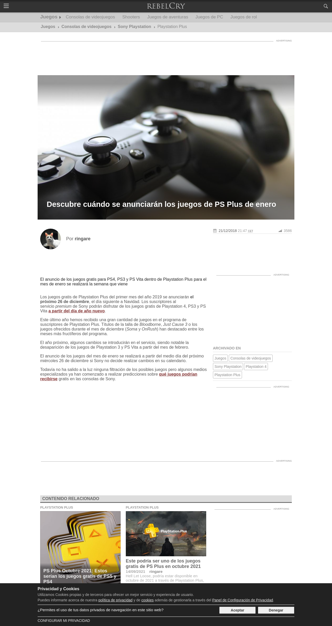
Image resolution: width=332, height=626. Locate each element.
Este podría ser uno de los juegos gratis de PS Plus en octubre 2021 (163, 563)
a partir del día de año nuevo (77, 311)
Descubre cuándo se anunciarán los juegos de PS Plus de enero (161, 204)
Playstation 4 (256, 366)
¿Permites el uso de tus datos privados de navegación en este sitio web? (100, 610)
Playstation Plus (227, 375)
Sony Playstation (228, 366)
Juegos (49, 16)
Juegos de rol (243, 17)
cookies (147, 600)
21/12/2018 (228, 231)
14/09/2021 (135, 571)
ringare (156, 571)
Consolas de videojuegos (90, 17)
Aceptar (237, 610)
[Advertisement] (166, 55)
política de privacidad (115, 600)
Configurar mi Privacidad (64, 620)
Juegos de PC (209, 17)
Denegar (276, 610)
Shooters (131, 17)
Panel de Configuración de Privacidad (242, 600)
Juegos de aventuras (167, 17)
